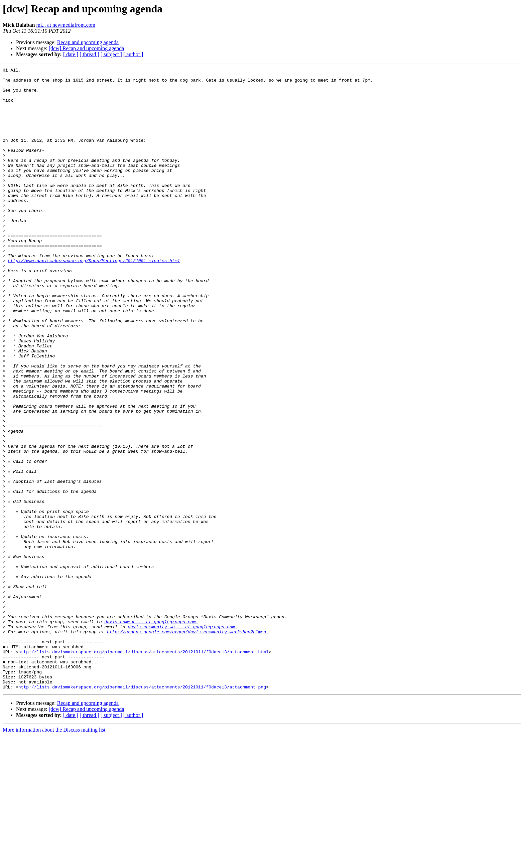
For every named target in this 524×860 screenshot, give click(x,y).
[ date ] (70, 54)
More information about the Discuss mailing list (54, 854)
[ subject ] (111, 54)
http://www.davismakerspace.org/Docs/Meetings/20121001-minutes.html (94, 300)
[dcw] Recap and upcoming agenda (86, 48)
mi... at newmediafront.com (65, 25)
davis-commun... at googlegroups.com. (151, 733)
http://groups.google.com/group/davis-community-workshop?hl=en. (188, 745)
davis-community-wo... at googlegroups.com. (182, 739)
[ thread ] (89, 54)
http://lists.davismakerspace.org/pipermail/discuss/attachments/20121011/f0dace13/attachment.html (143, 769)
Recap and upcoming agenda (88, 42)
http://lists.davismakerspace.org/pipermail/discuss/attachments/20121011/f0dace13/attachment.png (142, 811)
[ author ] (133, 54)
